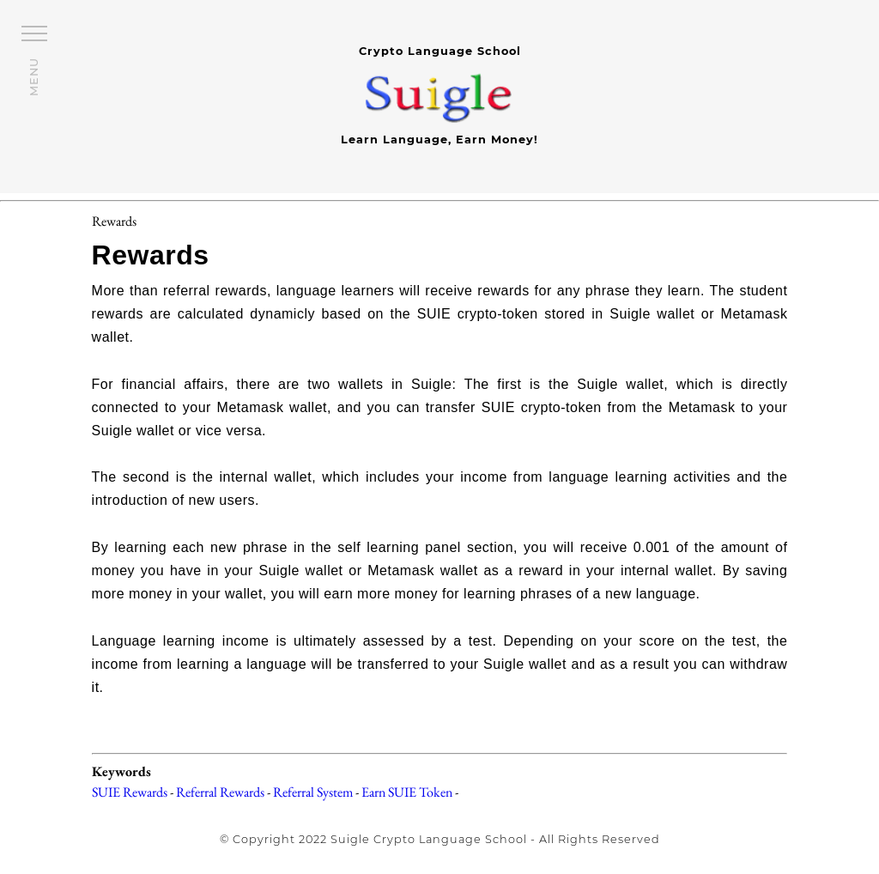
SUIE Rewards (129, 792)
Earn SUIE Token (406, 792)
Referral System (313, 792)
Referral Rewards (220, 792)
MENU (33, 77)
